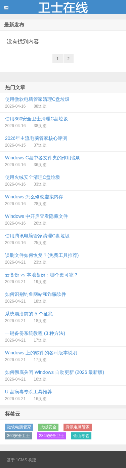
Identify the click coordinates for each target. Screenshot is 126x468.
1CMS (21, 460)
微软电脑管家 (19, 427)
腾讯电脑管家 (78, 427)
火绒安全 (48, 427)
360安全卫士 (18, 435)
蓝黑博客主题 (63, 7)
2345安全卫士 (51, 435)
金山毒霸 (81, 435)
